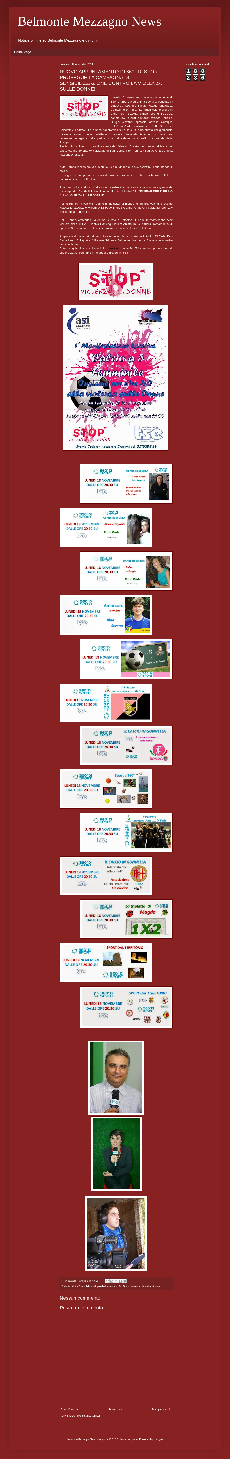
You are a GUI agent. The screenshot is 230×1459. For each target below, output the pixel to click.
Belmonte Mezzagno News (89, 21)
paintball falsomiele (107, 1286)
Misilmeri (91, 1286)
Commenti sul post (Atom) (86, 1415)
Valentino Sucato (151, 1286)
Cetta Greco (78, 1286)
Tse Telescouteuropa (129, 1286)
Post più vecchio (161, 1409)
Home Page (22, 52)
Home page (116, 1409)
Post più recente (70, 1409)
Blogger (158, 1439)
